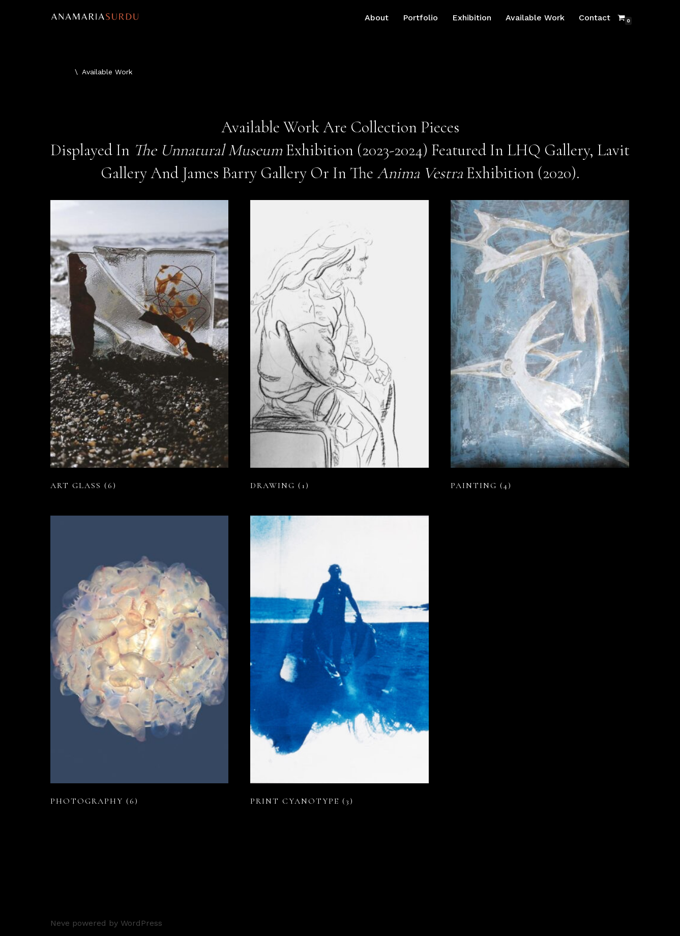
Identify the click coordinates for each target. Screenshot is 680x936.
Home (60, 72)
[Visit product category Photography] (139, 663)
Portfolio (420, 17)
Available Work (535, 17)
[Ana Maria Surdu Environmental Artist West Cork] (97, 17)
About (377, 17)
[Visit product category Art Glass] (139, 347)
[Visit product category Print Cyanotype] (339, 663)
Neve (60, 923)
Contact (594, 17)
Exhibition (471, 17)
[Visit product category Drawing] (339, 347)
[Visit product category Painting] (540, 347)
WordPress (141, 923)
